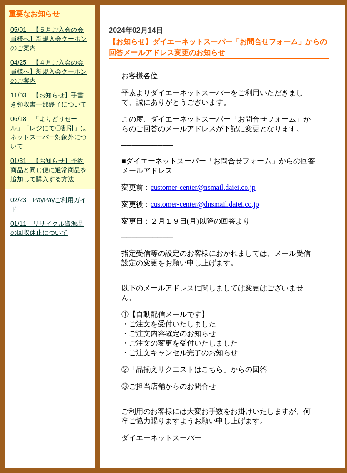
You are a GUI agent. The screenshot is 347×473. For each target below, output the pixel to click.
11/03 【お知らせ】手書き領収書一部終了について (48, 100)
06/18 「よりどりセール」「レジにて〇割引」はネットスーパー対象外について (48, 132)
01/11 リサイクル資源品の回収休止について (47, 228)
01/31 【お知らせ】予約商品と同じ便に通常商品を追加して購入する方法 (48, 170)
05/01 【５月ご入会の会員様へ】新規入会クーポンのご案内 (48, 38)
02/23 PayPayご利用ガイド (48, 204)
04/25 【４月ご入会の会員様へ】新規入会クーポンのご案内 (48, 71)
